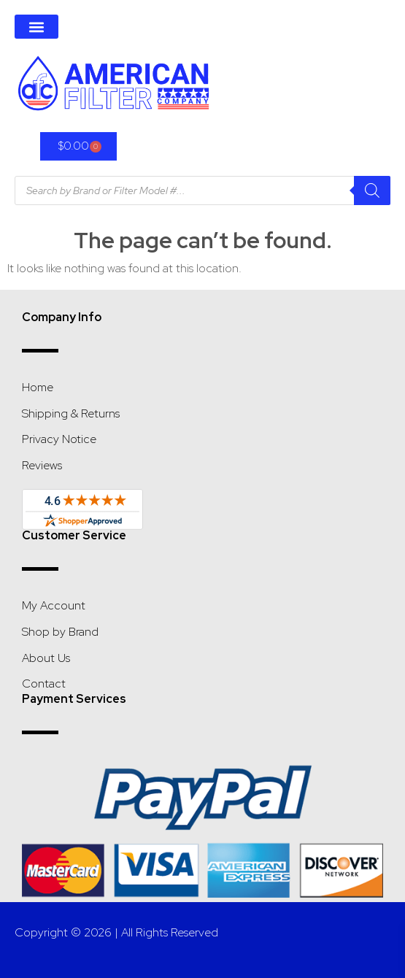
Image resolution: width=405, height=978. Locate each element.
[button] (36, 27)
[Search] (372, 190)
